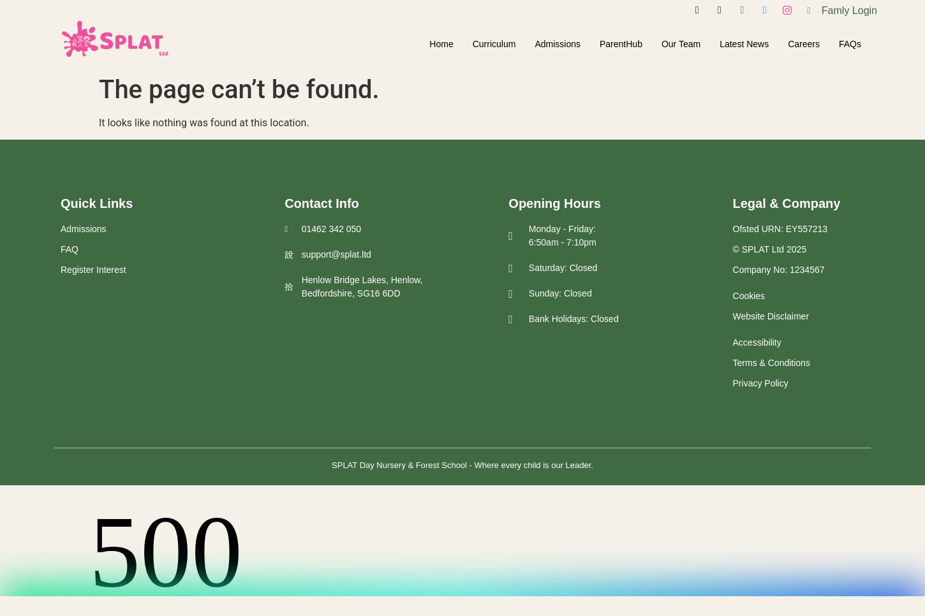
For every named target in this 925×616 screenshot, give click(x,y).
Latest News (744, 44)
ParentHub (621, 44)
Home (441, 44)
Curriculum (494, 44)
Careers (804, 44)
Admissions (558, 44)
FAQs (850, 44)
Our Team (681, 44)
